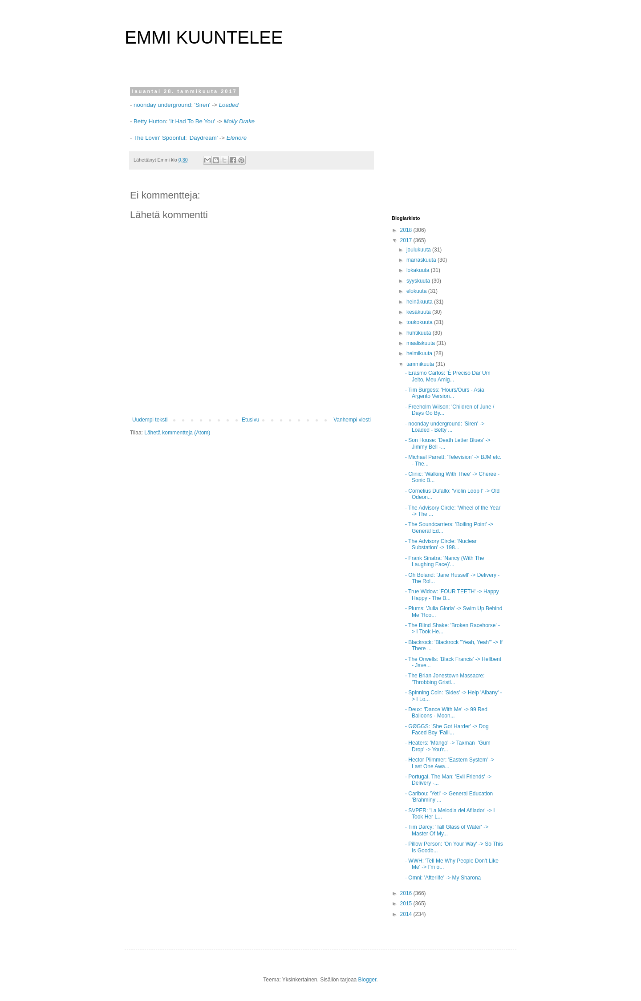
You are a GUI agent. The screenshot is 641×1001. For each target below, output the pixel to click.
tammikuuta (420, 364)
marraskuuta (422, 260)
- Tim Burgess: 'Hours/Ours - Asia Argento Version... (444, 393)
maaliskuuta (421, 343)
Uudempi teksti (149, 420)
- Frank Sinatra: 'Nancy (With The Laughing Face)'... (444, 561)
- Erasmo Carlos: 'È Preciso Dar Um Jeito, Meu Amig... (448, 376)
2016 (407, 893)
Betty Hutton (149, 121)
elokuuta (417, 291)
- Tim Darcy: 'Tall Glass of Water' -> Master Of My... (446, 830)
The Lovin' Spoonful (159, 137)
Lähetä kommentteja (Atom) (177, 433)
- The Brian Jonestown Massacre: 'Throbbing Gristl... (445, 679)
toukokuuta (420, 322)
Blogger (367, 980)
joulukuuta (419, 250)
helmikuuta (420, 353)
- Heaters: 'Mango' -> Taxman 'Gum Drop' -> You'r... (448, 746)
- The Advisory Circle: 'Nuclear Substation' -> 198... (441, 544)
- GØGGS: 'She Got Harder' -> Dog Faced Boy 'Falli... (447, 729)
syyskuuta (419, 281)
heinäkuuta (420, 302)
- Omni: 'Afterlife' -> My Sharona (443, 878)
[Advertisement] (447, 144)
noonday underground (162, 104)
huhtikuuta (419, 333)
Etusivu (250, 420)
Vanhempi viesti (352, 420)
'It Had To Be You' (193, 121)
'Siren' (202, 104)
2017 (407, 240)
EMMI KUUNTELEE (204, 37)
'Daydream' (203, 137)
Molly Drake (239, 121)
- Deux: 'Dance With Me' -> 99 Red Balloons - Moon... (446, 712)
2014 (407, 914)
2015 (407, 903)
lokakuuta (418, 270)
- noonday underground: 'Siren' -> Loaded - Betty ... (444, 427)
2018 (407, 230)
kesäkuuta (419, 312)
